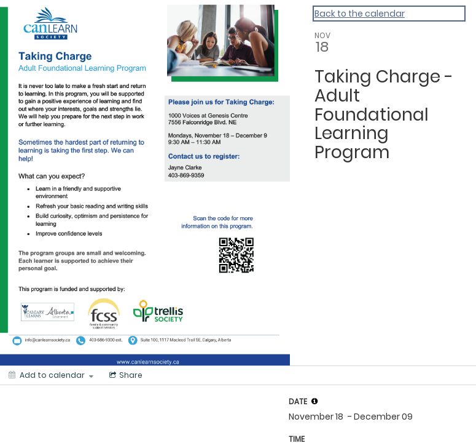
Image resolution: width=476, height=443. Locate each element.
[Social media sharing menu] (124, 375)
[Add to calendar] (51, 375)
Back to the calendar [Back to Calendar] (359, 13)
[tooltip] (314, 401)
